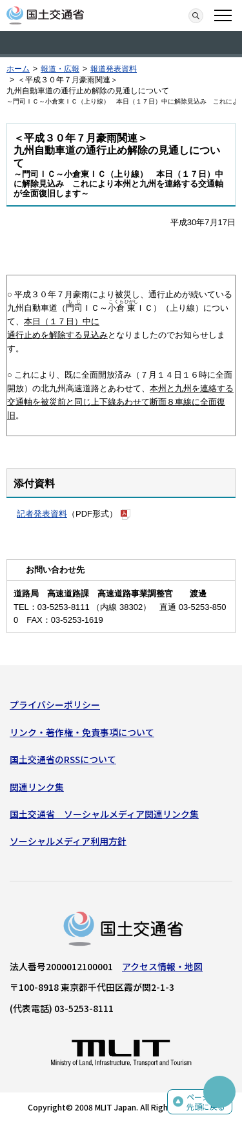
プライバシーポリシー (55, 704)
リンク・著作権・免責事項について (82, 732)
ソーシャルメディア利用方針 (68, 840)
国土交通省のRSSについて (63, 759)
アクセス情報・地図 (162, 966)
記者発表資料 (42, 514)
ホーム (18, 68)
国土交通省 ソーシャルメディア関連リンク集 (104, 813)
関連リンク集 (37, 786)
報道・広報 (60, 68)
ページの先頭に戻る (206, 1101)
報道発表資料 (113, 68)
